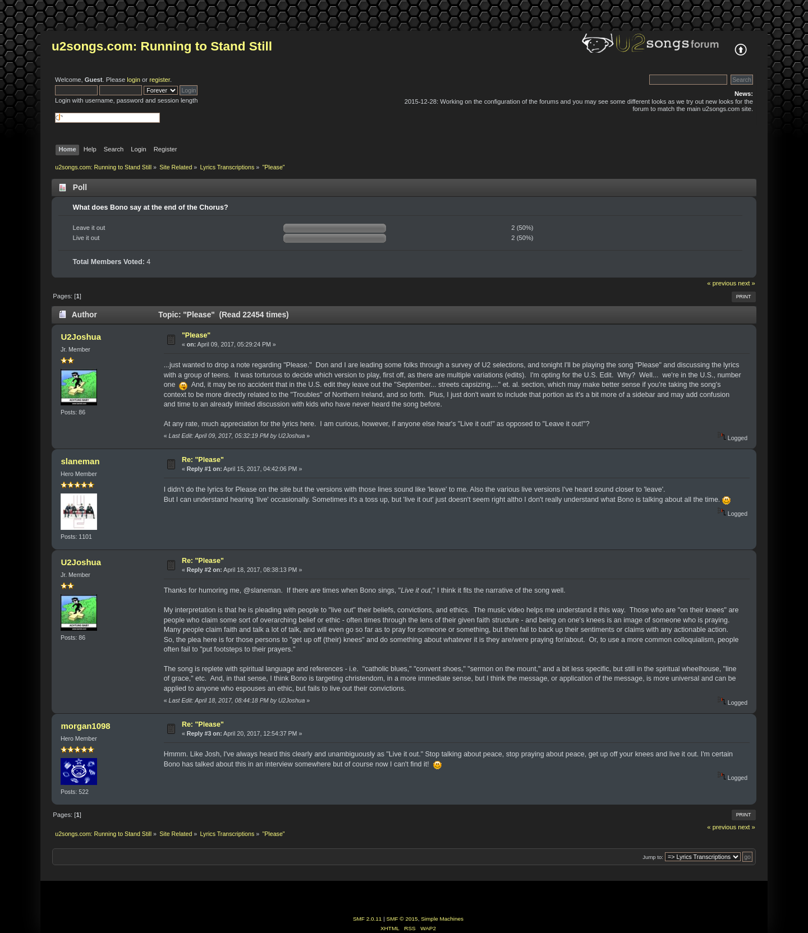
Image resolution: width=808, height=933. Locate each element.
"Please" (196, 335)
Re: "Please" (203, 460)
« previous (721, 283)
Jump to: (652, 857)
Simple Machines (442, 919)
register (159, 79)
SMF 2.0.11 (367, 919)
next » (746, 283)
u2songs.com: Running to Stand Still (162, 46)
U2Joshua (81, 336)
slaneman (80, 461)
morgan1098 (85, 726)
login (133, 79)
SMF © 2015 (402, 919)
